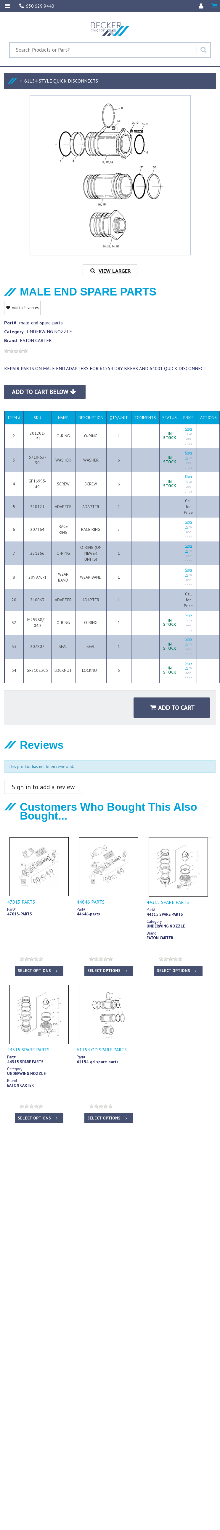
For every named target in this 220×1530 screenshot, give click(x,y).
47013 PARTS (21, 901)
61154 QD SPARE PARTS (102, 1049)
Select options (38, 970)
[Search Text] (103, 50)
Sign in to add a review (43, 787)
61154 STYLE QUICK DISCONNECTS (61, 81)
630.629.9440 (36, 6)
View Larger (110, 270)
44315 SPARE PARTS (168, 902)
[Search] (203, 50)
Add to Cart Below (44, 392)
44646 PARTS (91, 901)
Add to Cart (172, 708)
